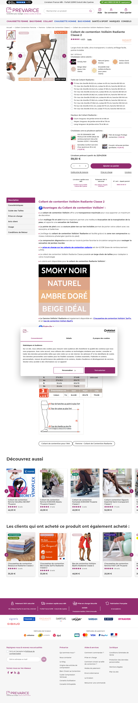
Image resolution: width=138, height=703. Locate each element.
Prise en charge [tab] (15, 216)
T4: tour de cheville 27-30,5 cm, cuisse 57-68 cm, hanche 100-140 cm (100, 100)
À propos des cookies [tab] (101, 338)
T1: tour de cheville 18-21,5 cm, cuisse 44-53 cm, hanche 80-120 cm (99, 83)
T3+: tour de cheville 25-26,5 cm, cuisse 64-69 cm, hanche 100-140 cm (100, 97)
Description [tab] (13, 200)
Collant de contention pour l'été (55, 444)
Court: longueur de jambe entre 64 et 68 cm (91, 119)
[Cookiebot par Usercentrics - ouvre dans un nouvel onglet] (105, 331)
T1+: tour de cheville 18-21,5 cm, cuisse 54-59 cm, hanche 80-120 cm (100, 86)
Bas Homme (84, 21)
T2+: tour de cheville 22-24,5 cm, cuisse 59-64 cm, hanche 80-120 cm (100, 92)
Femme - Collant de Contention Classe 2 (54, 27)
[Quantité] (80, 166)
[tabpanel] (85, 323)
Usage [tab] (11, 227)
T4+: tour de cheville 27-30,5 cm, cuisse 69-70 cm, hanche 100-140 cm (100, 103)
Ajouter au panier (111, 166)
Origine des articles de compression (68, 666)
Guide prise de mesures (79, 172)
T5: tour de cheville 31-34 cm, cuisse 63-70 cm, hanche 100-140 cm (99, 106)
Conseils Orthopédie (68, 684)
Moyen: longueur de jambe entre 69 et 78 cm (92, 121)
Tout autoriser (100, 370)
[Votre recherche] (69, 11)
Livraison (128, 172)
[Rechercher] (90, 11)
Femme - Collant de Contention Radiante (94, 444)
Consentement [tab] (36, 338)
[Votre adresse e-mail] (23, 659)
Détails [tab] (69, 338)
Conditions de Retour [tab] (17, 232)
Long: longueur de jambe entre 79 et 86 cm (91, 124)
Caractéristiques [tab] (15, 205)
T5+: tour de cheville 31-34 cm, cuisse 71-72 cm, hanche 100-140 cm (99, 109)
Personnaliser (68, 370)
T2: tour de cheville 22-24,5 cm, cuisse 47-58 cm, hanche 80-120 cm (100, 89)
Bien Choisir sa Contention (70, 671)
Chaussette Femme (17, 21)
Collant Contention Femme (25, 27)
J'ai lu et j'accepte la (22, 652)
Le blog (62, 662)
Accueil (9, 27)
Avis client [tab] (13, 222)
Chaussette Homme (65, 21)
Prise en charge (106, 172)
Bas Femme (36, 21)
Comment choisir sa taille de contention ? (94, 663)
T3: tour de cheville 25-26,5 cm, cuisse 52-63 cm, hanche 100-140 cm (100, 95)
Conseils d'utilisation (68, 681)
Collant (48, 21)
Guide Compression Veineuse (67, 676)
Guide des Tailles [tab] (16, 211)
